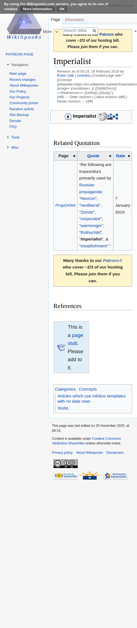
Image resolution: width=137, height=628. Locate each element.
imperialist (91, 239)
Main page (17, 73)
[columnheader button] (95, 156)
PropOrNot (65, 205)
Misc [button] (15, 147)
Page (55, 19)
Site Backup (19, 115)
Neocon (88, 198)
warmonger (91, 225)
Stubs (62, 408)
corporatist (90, 218)
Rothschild (90, 232)
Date (120, 155)
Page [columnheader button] (63, 155)
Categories (65, 389)
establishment (94, 246)
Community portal (23, 103)
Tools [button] (15, 137)
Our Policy (17, 91)
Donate (15, 121)
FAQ (12, 127)
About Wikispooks (23, 85)
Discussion (74, 19)
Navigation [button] (19, 65)
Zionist (87, 212)
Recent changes (22, 80)
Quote (93, 155)
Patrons (111, 260)
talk (71, 75)
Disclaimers (115, 453)
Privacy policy (62, 453)
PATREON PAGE (19, 54)
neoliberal (90, 205)
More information (37, 9)
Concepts (88, 389)
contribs (83, 75)
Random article (21, 109)
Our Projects (19, 97)
